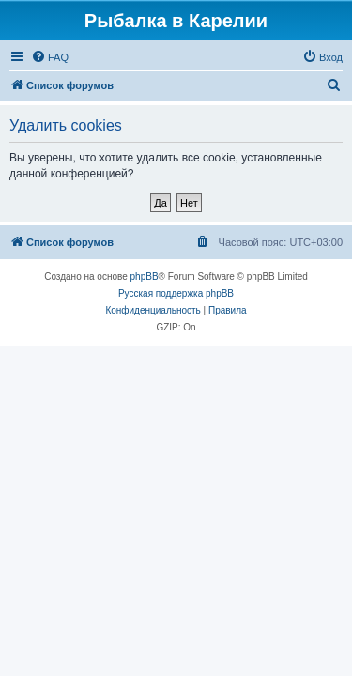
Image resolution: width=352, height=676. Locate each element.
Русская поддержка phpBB (176, 293)
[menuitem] (50, 57)
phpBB (144, 276)
